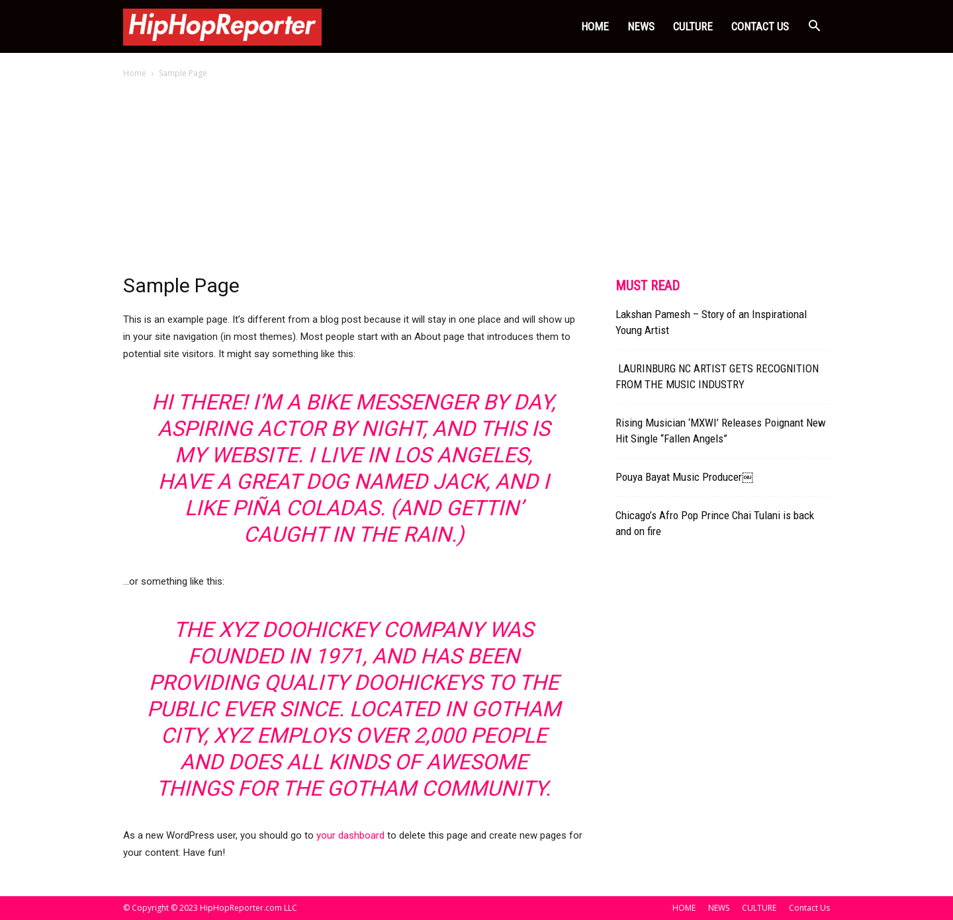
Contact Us (760, 26)
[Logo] (222, 26)
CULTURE (693, 26)
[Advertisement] (476, 179)
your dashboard (350, 835)
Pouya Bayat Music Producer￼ (684, 476)
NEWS (641, 26)
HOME (595, 26)
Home (134, 73)
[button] (814, 27)
